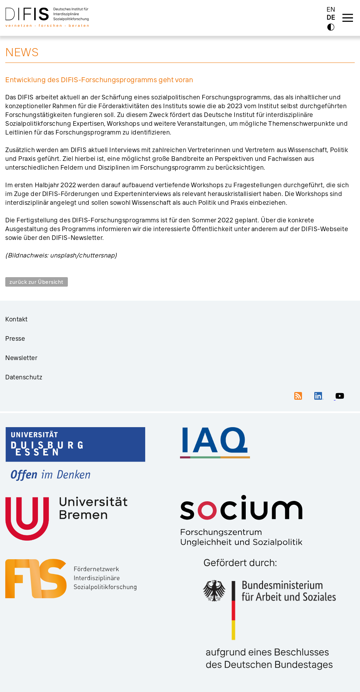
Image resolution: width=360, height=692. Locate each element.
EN (331, 9)
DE (331, 18)
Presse (15, 338)
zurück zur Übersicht (36, 282)
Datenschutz (23, 377)
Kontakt (16, 319)
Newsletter (21, 358)
